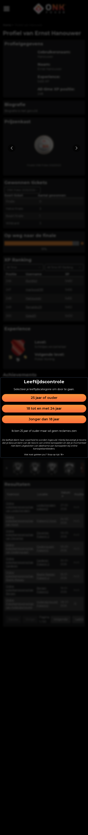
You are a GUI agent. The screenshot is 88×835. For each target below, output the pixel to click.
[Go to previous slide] (11, 148)
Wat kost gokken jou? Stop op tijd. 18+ (44, 454)
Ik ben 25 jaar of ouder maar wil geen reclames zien (44, 431)
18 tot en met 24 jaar (44, 408)
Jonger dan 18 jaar (44, 419)
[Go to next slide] (76, 148)
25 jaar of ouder (44, 398)
